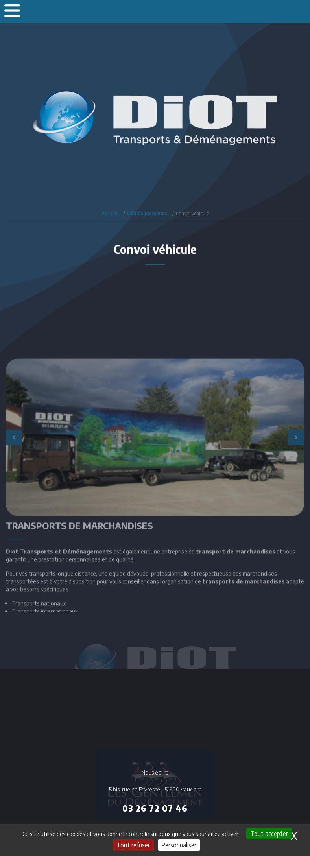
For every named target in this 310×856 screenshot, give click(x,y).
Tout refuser (133, 845)
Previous (14, 481)
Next (296, 481)
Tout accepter (269, 834)
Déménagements (147, 213)
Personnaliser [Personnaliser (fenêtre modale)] (179, 845)
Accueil (109, 213)
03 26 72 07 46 (155, 808)
